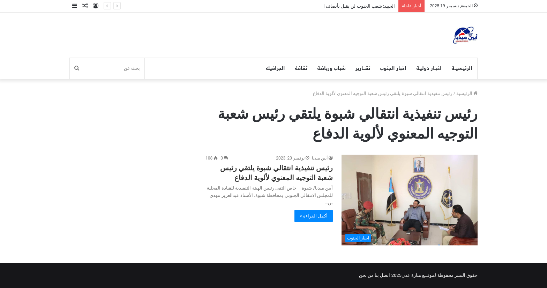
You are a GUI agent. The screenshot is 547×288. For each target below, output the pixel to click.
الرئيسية (467, 93)
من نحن (366, 275)
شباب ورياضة (331, 68)
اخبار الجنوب (393, 68)
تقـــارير (362, 68)
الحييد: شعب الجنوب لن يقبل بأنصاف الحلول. (353, 6)
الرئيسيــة (461, 68)
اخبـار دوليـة (429, 68)
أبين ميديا (320, 158)
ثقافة (301, 68)
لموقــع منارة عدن (419, 275)
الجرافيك (275, 68)
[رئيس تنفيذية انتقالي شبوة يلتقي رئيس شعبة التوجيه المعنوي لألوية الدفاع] (410, 200)
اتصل (385, 275)
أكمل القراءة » (314, 216)
